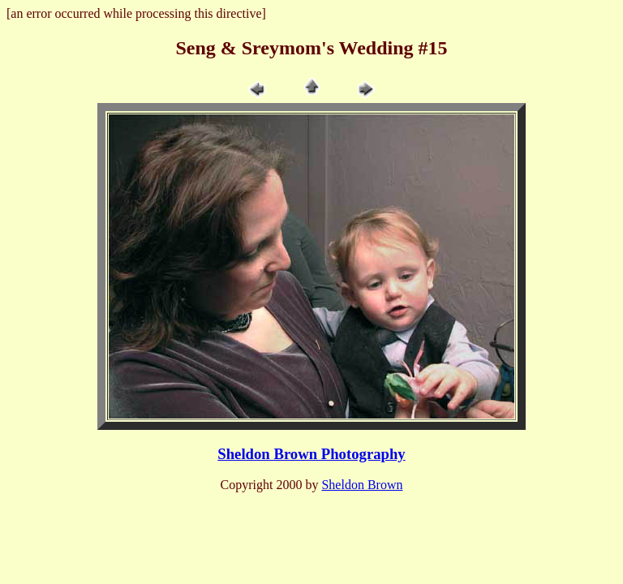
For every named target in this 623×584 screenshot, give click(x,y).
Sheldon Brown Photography (311, 453)
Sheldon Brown (361, 485)
